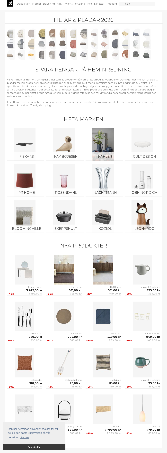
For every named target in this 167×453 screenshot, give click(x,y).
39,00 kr (76, 386)
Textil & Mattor (96, 3)
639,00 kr (154, 433)
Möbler (37, 3)
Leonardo (144, 228)
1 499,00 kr (153, 340)
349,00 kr (76, 340)
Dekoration (24, 3)
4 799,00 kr (112, 429)
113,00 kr (115, 383)
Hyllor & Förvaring (74, 3)
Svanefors (76, 333)
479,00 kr (153, 429)
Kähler (105, 156)
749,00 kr (76, 293)
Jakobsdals (115, 333)
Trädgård (111, 3)
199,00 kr (153, 290)
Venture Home (152, 333)
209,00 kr (75, 336)
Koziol (105, 228)
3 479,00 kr (34, 290)
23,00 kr (76, 383)
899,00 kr (36, 340)
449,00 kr (36, 386)
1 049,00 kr (152, 336)
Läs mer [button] (24, 437)
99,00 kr (154, 383)
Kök (59, 3)
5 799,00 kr (35, 293)
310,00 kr (35, 383)
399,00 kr (154, 293)
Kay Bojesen (66, 156)
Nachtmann (105, 192)
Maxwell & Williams (150, 287)
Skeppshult (66, 228)
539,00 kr (114, 336)
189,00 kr (115, 386)
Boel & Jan (115, 380)
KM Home (76, 287)
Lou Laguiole (35, 333)
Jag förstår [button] (34, 447)
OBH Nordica (144, 192)
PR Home (26, 192)
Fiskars (26, 156)
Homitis (117, 426)
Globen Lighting (73, 380)
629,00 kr (35, 336)
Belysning (49, 3)
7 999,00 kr (114, 433)
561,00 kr (75, 290)
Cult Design (144, 156)
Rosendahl (66, 192)
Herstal (156, 426)
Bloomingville (26, 228)
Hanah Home (35, 287)
